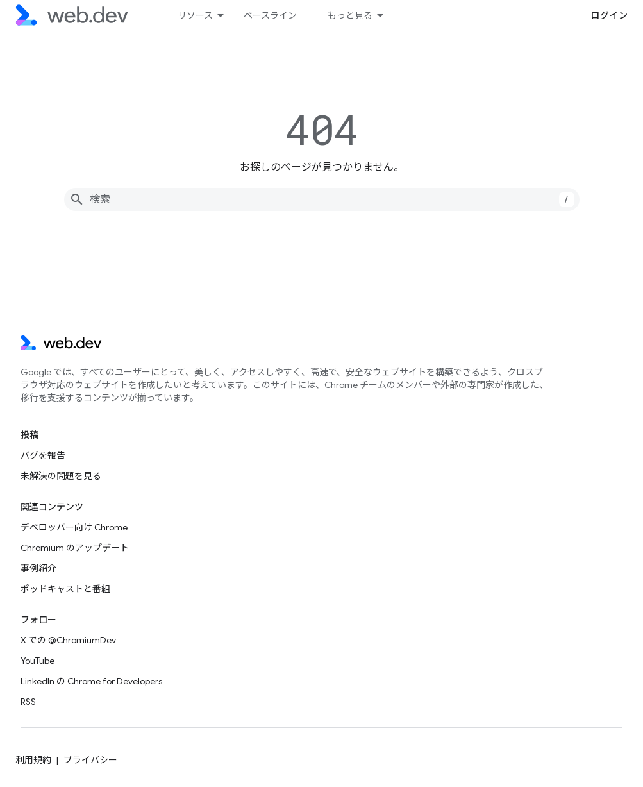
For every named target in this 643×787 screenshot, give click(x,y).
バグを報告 (43, 455)
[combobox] (322, 199)
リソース (195, 15)
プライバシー (90, 760)
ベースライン (270, 15)
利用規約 (33, 760)
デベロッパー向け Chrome (74, 527)
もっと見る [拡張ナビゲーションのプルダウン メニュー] (350, 15)
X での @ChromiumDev (68, 640)
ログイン (609, 15)
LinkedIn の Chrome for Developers (91, 681)
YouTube (37, 660)
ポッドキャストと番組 (65, 589)
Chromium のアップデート (75, 548)
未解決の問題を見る (61, 476)
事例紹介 (38, 568)
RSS (28, 701)
